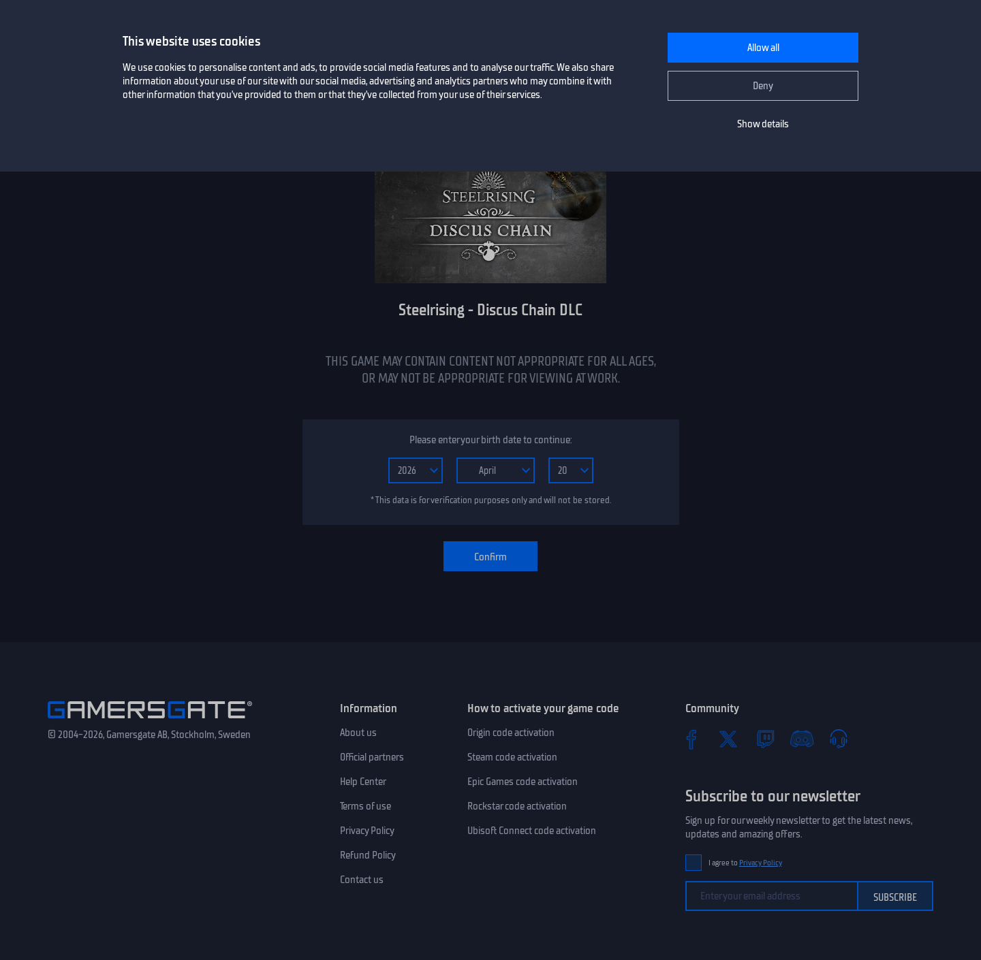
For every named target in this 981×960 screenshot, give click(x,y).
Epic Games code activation (522, 781)
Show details (763, 124)
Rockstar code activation (517, 806)
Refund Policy (368, 855)
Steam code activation (512, 757)
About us (358, 732)
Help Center (363, 781)
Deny (763, 86)
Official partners (372, 757)
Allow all (763, 47)
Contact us (362, 879)
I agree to (745, 863)
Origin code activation (511, 732)
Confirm (490, 557)
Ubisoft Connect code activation (531, 830)
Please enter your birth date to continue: (490, 440)
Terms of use (365, 806)
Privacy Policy (367, 830)
